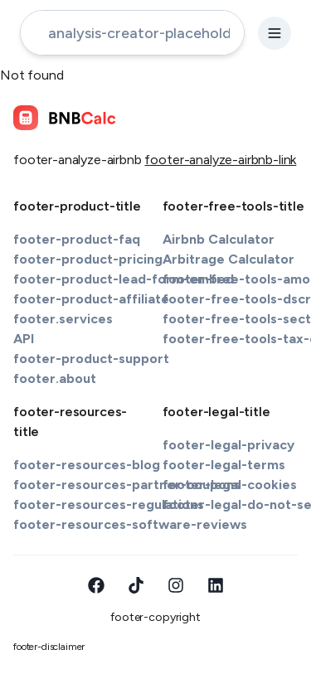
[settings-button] (274, 33)
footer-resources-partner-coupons (127, 484)
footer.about (54, 378)
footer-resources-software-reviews (130, 524)
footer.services (63, 319)
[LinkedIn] (215, 585)
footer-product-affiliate (91, 299)
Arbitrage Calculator (228, 259)
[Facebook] (96, 585)
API (23, 339)
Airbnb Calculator (219, 239)
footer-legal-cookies (230, 484)
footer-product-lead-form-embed (123, 279)
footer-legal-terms (224, 465)
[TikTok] (136, 585)
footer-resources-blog (86, 465)
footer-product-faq (76, 239)
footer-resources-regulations (108, 504)
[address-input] (132, 33)
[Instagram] (175, 585)
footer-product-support (91, 358)
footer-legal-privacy (228, 445)
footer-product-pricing (88, 259)
